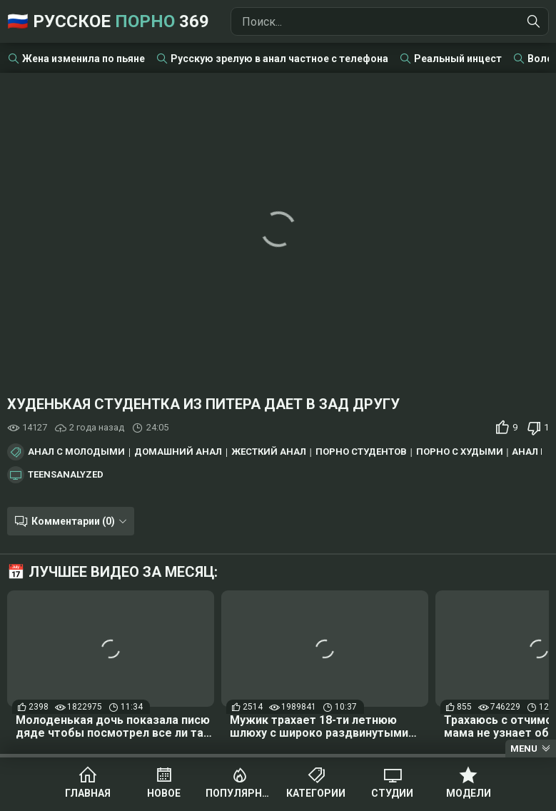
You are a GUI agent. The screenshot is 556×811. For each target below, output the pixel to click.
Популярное (240, 793)
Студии (392, 793)
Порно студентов (361, 452)
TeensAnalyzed (65, 475)
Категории (315, 793)
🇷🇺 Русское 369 (108, 21)
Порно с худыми (459, 452)
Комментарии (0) (73, 521)
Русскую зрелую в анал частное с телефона (279, 58)
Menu (523, 748)
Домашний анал (178, 452)
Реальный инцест (458, 58)
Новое (164, 793)
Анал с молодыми (76, 452)
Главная (88, 793)
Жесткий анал (268, 452)
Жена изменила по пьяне (83, 58)
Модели (468, 793)
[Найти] (534, 21)
